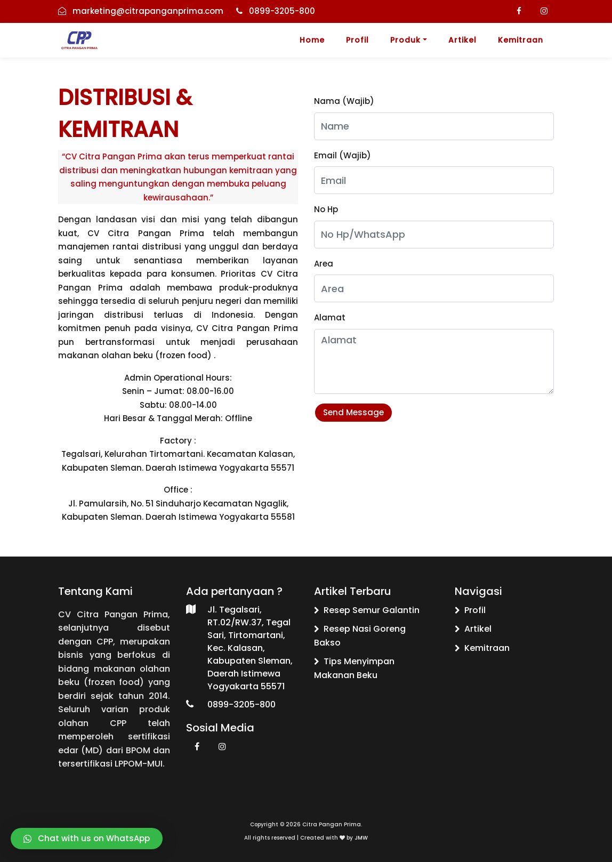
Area (323, 263)
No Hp (326, 209)
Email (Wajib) (342, 155)
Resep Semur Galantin (367, 610)
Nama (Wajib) (344, 101)
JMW (361, 838)
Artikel (462, 40)
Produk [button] (405, 40)
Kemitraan (520, 40)
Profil (357, 40)
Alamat (329, 317)
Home (312, 40)
